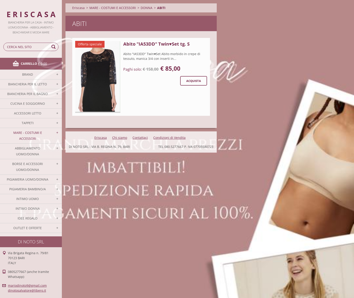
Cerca (54, 47)
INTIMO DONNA (28, 208)
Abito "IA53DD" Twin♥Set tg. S (156, 44)
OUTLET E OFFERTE (27, 228)
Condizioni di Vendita (169, 137)
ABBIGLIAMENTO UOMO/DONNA (27, 151)
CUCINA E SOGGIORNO (27, 103)
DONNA (146, 8)
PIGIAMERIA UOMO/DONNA (27, 179)
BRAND (27, 74)
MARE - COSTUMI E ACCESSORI (27, 135)
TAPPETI (28, 123)
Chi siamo (119, 137)
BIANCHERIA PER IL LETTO (27, 84)
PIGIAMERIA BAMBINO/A (27, 189)
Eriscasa (78, 8)
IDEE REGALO (27, 218)
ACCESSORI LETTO (27, 113)
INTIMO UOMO (27, 199)
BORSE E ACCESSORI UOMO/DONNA (27, 167)
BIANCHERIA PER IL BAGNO (27, 94)
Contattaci (140, 137)
